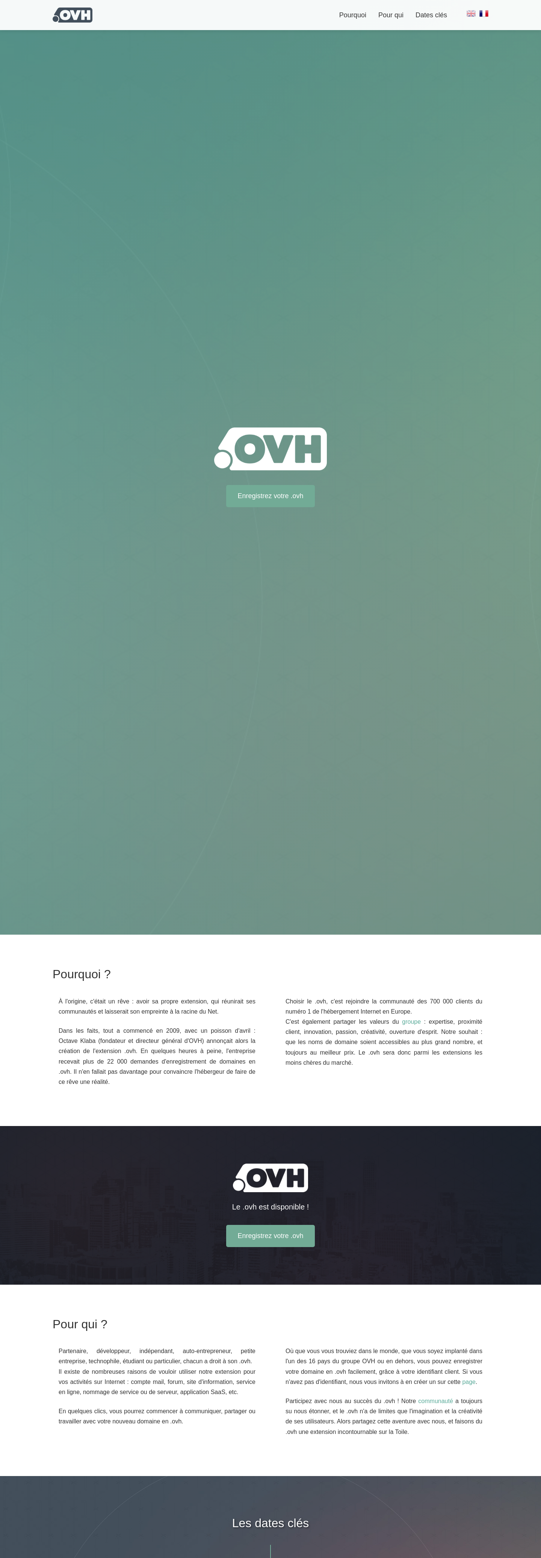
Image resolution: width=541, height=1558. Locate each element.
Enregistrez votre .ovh (270, 496)
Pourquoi (352, 15)
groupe (411, 1021)
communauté (435, 1401)
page (469, 1382)
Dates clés (431, 15)
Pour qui (390, 15)
